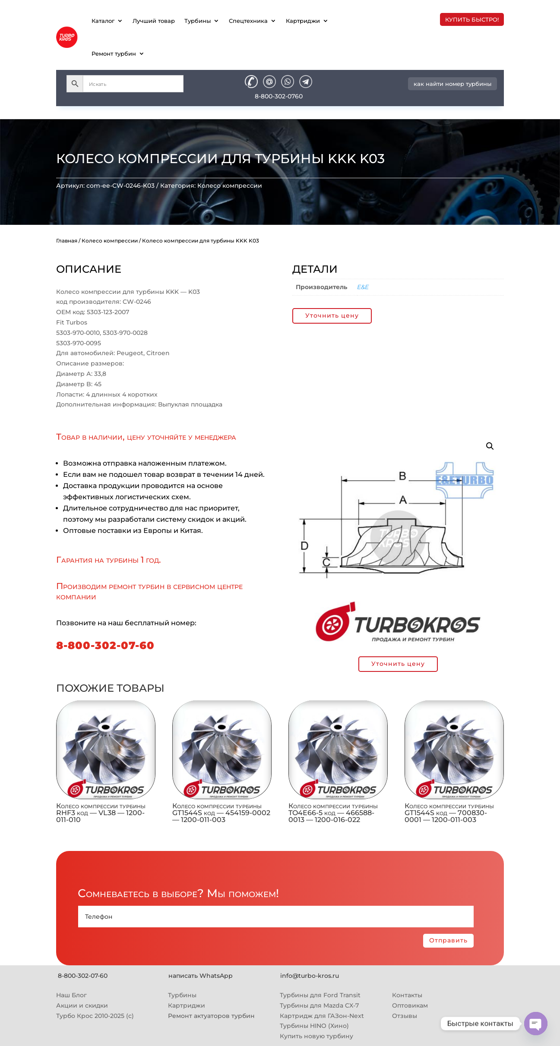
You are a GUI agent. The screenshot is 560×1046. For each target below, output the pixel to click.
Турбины (197, 20)
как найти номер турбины (452, 83)
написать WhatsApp (200, 976)
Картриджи (303, 20)
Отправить (448, 940)
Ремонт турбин (114, 53)
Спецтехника (248, 20)
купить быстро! (472, 19)
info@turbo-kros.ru (309, 976)
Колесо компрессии (229, 185)
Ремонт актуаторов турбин (211, 1016)
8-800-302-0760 (279, 96)
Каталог (103, 20)
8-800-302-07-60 (105, 645)
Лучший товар (154, 20)
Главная (66, 240)
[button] (490, 446)
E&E (363, 287)
